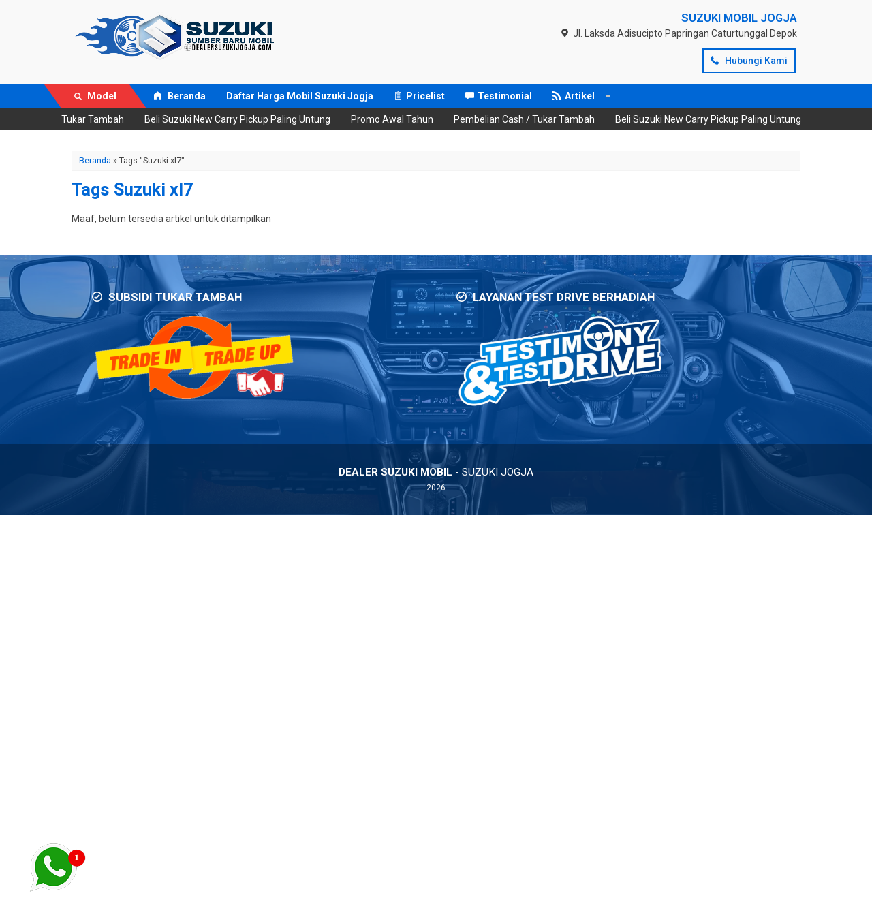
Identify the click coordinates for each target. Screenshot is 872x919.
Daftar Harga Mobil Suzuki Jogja (299, 96)
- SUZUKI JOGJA (436, 472)
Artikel (573, 96)
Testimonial (498, 96)
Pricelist (419, 96)
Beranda (179, 96)
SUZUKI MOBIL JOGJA (739, 18)
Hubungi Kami (749, 60)
